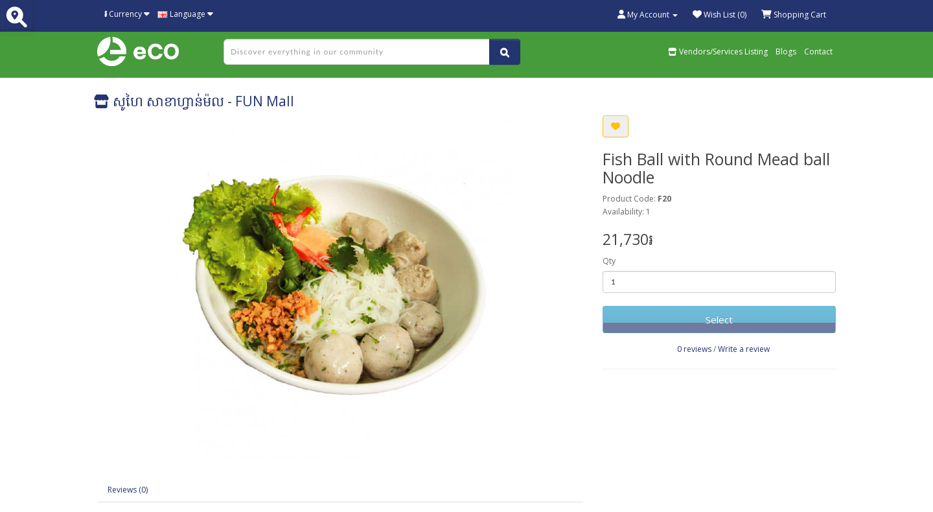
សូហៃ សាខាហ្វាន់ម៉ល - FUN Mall (194, 101)
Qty (609, 260)
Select (719, 319)
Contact (818, 51)
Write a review (744, 349)
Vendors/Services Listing (718, 51)
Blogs (786, 51)
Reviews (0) (128, 489)
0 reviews (694, 349)
